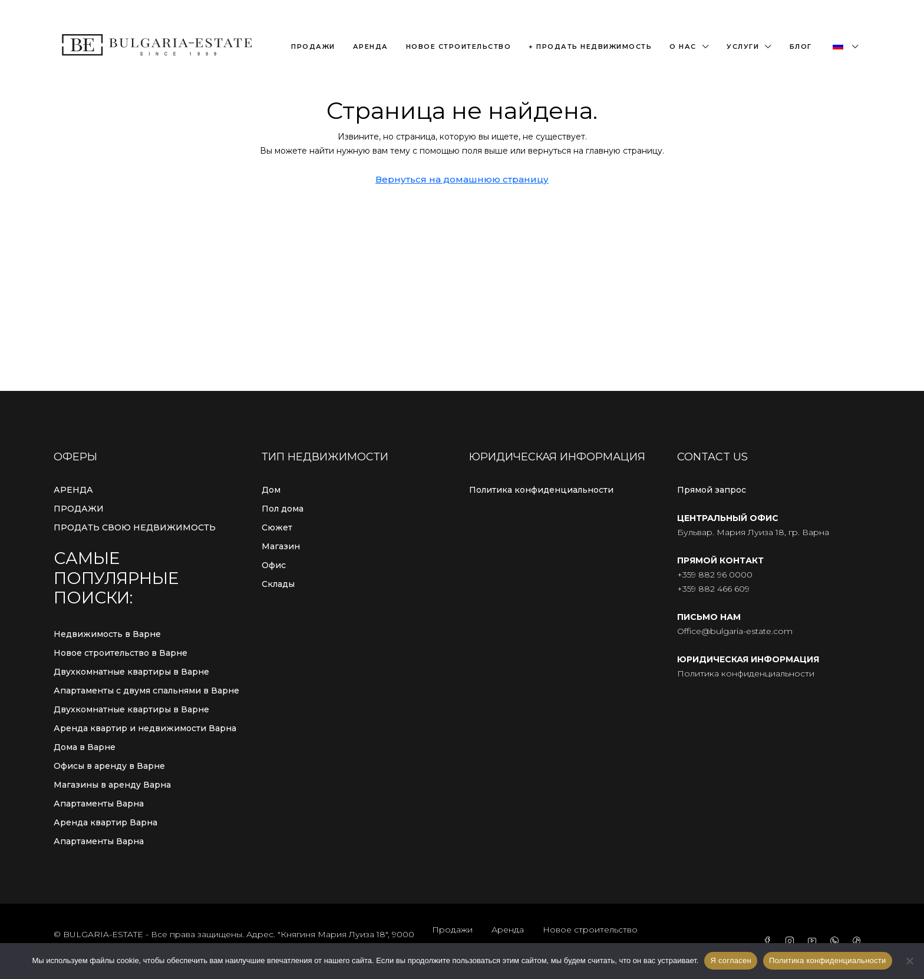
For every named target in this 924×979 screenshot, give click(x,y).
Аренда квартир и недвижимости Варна (145, 728)
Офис (274, 565)
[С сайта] (909, 961)
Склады (278, 584)
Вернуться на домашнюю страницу (462, 179)
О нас (683, 46)
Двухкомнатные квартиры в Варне (131, 671)
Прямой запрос (711, 489)
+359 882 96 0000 (715, 574)
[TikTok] (859, 941)
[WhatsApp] (836, 941)
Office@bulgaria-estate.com (735, 631)
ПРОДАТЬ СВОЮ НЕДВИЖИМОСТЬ (135, 527)
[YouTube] (814, 941)
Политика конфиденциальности (541, 489)
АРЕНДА (73, 489)
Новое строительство (459, 46)
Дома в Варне (85, 747)
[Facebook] (769, 941)
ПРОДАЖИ (79, 508)
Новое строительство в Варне (120, 653)
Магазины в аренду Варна (112, 784)
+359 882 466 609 (713, 588)
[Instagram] (792, 941)
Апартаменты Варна (99, 803)
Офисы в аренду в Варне (109, 766)
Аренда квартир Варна (105, 822)
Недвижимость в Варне (107, 634)
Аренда (370, 46)
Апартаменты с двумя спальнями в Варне (146, 690)
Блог (801, 46)
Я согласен (730, 960)
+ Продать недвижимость (590, 46)
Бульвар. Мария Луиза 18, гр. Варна (753, 532)
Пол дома (282, 508)
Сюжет (277, 527)
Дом (271, 489)
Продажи (313, 46)
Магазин (281, 546)
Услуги (743, 46)
